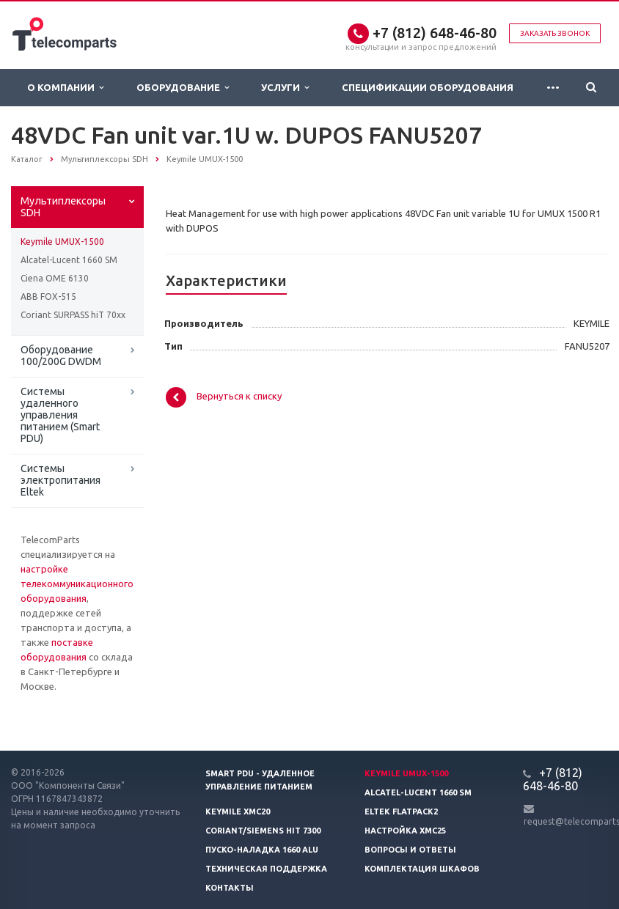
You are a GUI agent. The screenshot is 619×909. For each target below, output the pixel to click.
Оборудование (182, 87)
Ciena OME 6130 (55, 278)
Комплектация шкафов (422, 868)
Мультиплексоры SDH (63, 206)
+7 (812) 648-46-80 (435, 32)
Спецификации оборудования (427, 87)
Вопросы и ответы (410, 849)
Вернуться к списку (224, 397)
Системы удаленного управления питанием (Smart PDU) (60, 415)
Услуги (285, 87)
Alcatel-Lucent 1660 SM (69, 260)
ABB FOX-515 (48, 296)
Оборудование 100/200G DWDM (61, 355)
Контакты (229, 887)
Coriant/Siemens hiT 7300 (263, 830)
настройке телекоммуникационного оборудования (77, 583)
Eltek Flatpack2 (401, 811)
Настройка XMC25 (405, 830)
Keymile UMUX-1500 (62, 241)
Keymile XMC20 (237, 811)
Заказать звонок (555, 33)
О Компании (65, 87)
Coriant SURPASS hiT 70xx (73, 315)
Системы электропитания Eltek (60, 480)
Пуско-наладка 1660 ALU (261, 849)
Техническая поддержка (266, 868)
